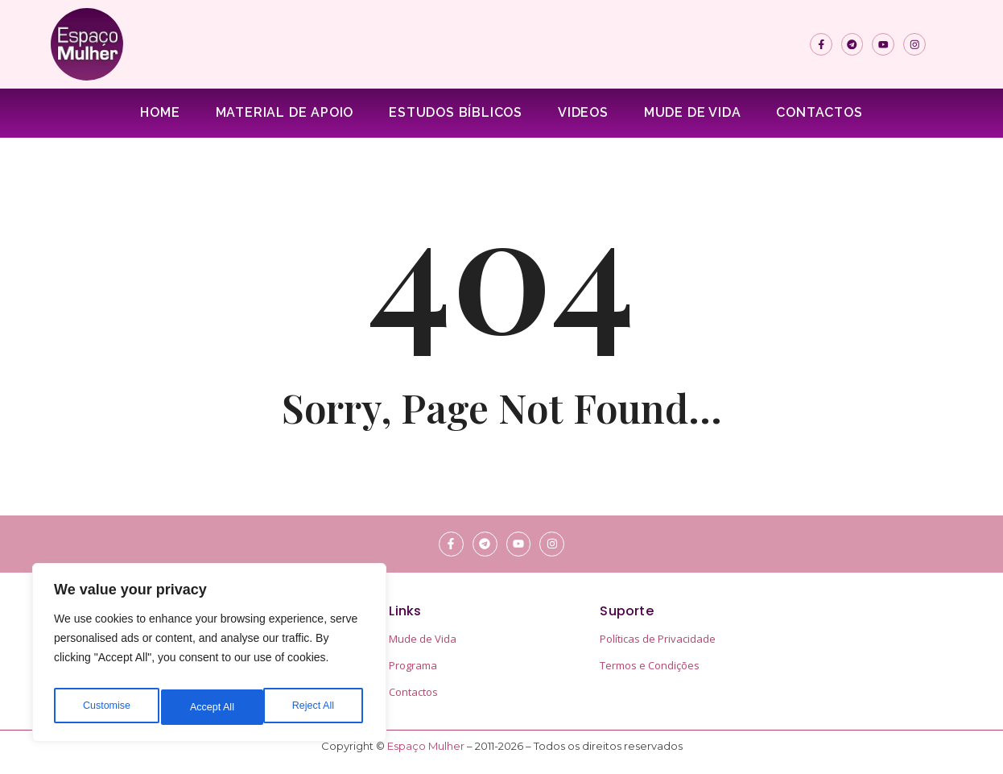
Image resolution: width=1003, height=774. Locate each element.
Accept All (315, 707)
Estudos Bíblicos (455, 112)
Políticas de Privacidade (658, 638)
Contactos (819, 112)
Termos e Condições (650, 665)
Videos (583, 112)
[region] (209, 657)
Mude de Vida (692, 112)
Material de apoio (285, 112)
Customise (105, 707)
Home (160, 112)
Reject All (211, 707)
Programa (413, 665)
